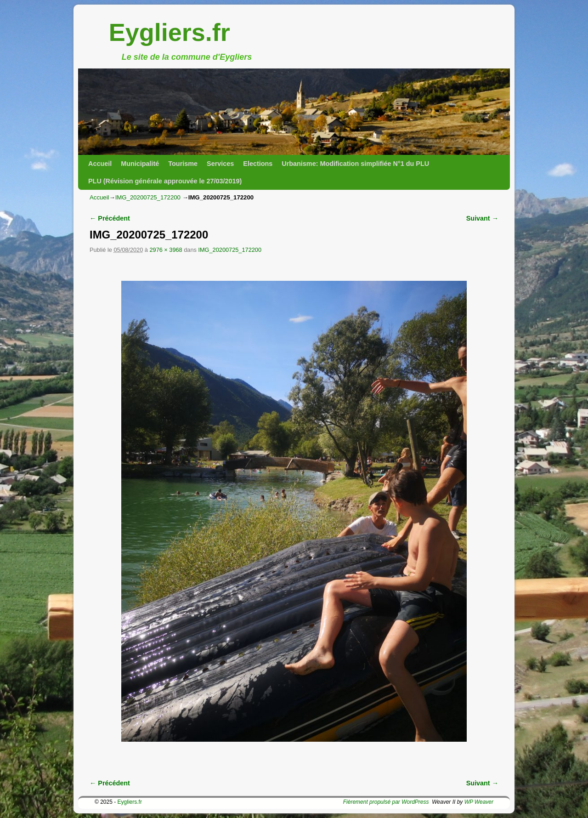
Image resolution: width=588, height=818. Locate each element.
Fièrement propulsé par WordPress (386, 802)
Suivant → (482, 218)
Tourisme (183, 163)
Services (220, 163)
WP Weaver (478, 802)
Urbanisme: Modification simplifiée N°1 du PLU (355, 163)
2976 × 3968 (165, 249)
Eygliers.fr (169, 32)
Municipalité (140, 163)
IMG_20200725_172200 (148, 197)
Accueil (100, 163)
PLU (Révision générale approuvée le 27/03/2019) (165, 181)
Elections (257, 163)
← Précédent (110, 218)
